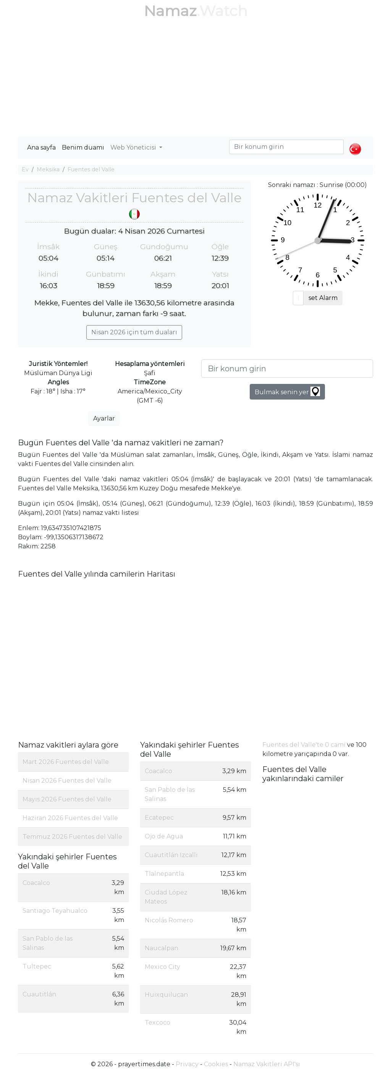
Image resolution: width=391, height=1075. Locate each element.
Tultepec (37, 966)
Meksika (48, 169)
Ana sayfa (41, 147)
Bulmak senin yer (287, 391)
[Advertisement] (195, 79)
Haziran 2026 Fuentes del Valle (70, 818)
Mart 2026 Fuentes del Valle (66, 762)
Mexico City (162, 966)
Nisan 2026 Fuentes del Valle (67, 780)
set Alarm (323, 297)
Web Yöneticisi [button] (134, 147)
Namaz (170, 11)
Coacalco (36, 882)
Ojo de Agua (164, 836)
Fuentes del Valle (91, 169)
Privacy (187, 1064)
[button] (355, 143)
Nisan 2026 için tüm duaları (134, 332)
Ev (25, 169)
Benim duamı (83, 147)
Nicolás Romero (169, 920)
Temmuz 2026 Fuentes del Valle (72, 836)
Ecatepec (159, 817)
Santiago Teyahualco (55, 910)
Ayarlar (104, 418)
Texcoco (157, 1022)
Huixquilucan (166, 994)
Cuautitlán (39, 994)
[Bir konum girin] (287, 368)
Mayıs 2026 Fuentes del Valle (67, 799)
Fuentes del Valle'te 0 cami (304, 744)
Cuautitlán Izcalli (171, 855)
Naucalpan (161, 948)
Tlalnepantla (164, 873)
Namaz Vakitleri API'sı (266, 1064)
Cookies (216, 1064)
